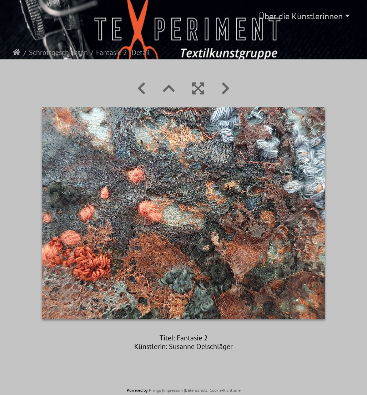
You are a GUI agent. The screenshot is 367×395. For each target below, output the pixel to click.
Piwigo (155, 390)
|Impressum (172, 390)
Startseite (16, 52)
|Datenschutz (195, 390)
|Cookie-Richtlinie (224, 390)
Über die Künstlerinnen (301, 16)
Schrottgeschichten (58, 52)
